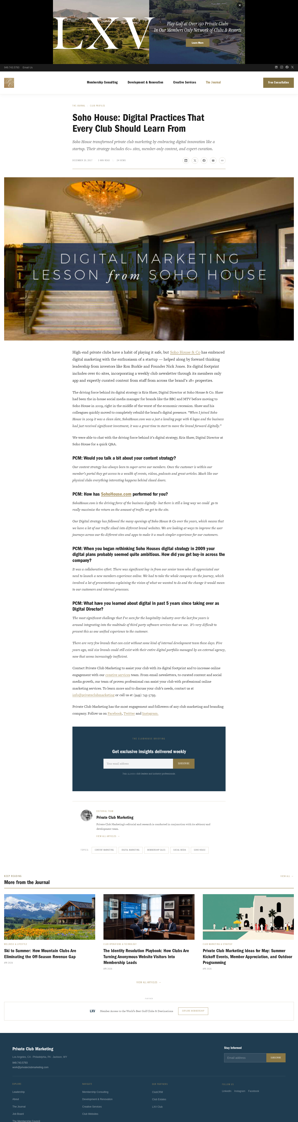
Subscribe (184, 699)
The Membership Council (26, 1058)
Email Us (27, 3)
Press (15, 1065)
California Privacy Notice (152, 1105)
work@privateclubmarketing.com (30, 1003)
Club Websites (90, 1051)
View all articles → (108, 772)
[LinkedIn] (276, 4)
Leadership (18, 1029)
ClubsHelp (159, 1094)
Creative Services (184, 19)
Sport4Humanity (142, 1094)
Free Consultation (278, 18)
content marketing (104, 786)
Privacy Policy (116, 1105)
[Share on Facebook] (204, 96)
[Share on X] (195, 96)
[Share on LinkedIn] (186, 96)
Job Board (18, 1051)
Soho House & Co (185, 288)
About (15, 1036)
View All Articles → (149, 918)
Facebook (115, 649)
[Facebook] (287, 4)
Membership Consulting (102, 19)
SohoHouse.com (116, 430)
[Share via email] (213, 96)
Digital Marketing (130, 786)
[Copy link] (222, 96)
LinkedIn (226, 1030)
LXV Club (157, 1045)
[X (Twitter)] (292, 4)
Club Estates (159, 1037)
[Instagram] (281, 4)
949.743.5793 (11, 3)
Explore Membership (193, 947)
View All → (287, 812)
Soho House (199, 786)
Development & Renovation (145, 19)
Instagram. (150, 649)
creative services (117, 610)
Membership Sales (156, 786)
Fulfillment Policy (180, 1105)
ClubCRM (157, 1030)
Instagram (239, 1030)
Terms (132, 1105)
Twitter (129, 649)
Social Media (179, 786)
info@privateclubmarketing (93, 630)
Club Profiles (97, 42)
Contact (16, 1073)
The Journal (213, 19)
